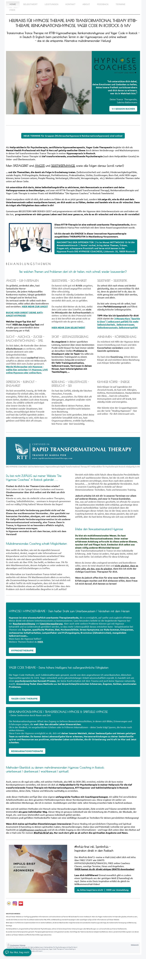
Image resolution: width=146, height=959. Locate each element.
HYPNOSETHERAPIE (22, 650)
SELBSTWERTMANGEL (63, 165)
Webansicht (135, 945)
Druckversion (13, 945)
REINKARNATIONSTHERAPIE (27, 751)
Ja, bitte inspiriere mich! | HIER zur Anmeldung (103, 889)
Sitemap (22, 945)
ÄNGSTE (40, 165)
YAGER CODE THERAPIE (24, 698)
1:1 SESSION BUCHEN (123, 108)
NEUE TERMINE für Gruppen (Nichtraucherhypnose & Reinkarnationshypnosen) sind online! (73, 135)
